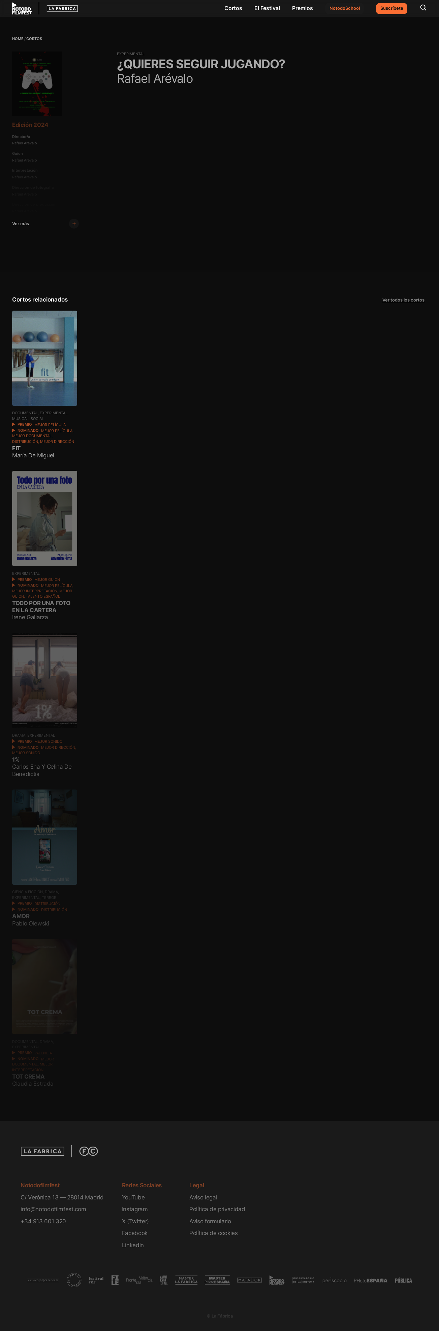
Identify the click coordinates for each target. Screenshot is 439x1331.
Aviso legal (203, 1197)
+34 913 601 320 (43, 1221)
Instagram (135, 1209)
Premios (302, 8)
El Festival (267, 8)
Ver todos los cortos (403, 300)
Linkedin (133, 1245)
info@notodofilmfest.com (53, 1209)
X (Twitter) (135, 1221)
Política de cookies (213, 1232)
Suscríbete (391, 8)
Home (18, 39)
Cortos (233, 8)
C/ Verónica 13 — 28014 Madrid (62, 1197)
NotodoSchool (345, 8)
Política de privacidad (217, 1209)
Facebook (135, 1232)
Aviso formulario (210, 1221)
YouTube (133, 1197)
